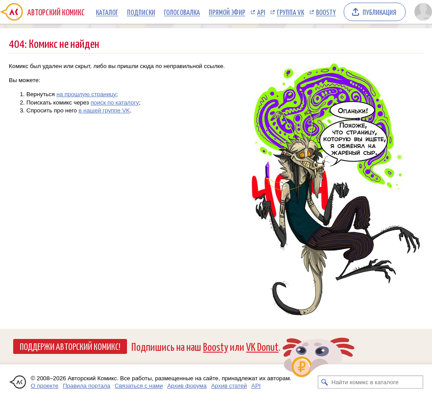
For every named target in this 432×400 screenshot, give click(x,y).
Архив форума (187, 385)
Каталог (107, 12)
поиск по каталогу (115, 102)
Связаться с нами (139, 385)
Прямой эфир (227, 12)
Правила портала (86, 385)
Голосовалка (182, 12)
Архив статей (229, 385)
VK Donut (262, 346)
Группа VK (290, 12)
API (261, 12)
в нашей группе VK (104, 110)
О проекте (44, 385)
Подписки (141, 12)
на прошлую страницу (86, 94)
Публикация (379, 12)
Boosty (326, 12)
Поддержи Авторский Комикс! (70, 346)
